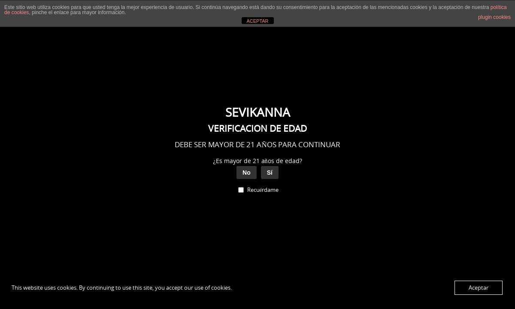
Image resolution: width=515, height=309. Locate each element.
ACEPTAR (257, 21)
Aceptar (478, 287)
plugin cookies (494, 17)
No (246, 172)
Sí (270, 172)
